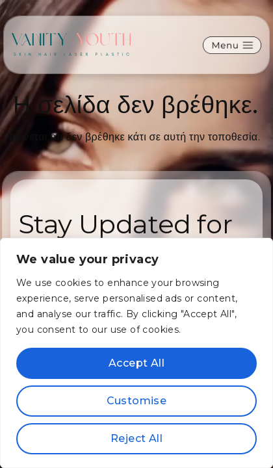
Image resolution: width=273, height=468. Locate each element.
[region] (136, 353)
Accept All (136, 363)
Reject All (136, 438)
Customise (137, 401)
